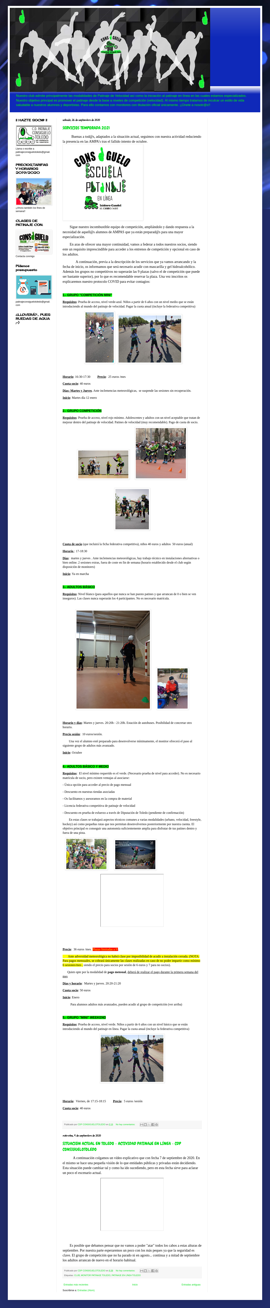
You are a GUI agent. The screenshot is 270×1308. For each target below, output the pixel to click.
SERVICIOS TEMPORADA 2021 (86, 128)
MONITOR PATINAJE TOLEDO (96, 1275)
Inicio (135, 1284)
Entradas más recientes (76, 1284)
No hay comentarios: (126, 1124)
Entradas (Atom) (85, 1290)
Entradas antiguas (191, 1284)
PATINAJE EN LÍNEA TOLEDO (126, 1275)
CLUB (77, 1275)
